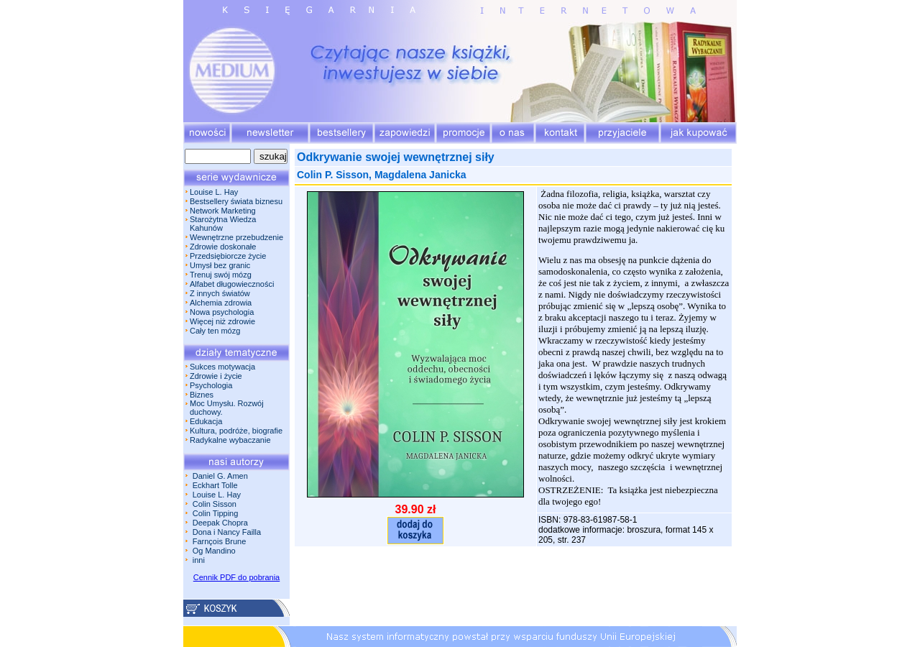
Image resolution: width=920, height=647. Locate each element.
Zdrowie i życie (216, 376)
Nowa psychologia (222, 312)
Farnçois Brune (220, 541)
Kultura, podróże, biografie (236, 430)
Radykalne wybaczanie (230, 440)
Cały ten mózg (215, 330)
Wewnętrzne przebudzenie (236, 237)
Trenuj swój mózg (221, 274)
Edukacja (206, 421)
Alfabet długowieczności (232, 284)
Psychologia (211, 385)
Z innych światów (220, 293)
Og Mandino (214, 550)
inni (199, 560)
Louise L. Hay (214, 192)
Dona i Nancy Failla (227, 532)
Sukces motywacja (222, 366)
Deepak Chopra (220, 522)
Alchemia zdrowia (221, 302)
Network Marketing (223, 210)
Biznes (201, 394)
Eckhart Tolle (215, 485)
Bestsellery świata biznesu (236, 201)
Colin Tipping (216, 513)
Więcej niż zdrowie (222, 321)
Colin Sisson (214, 504)
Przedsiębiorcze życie (228, 256)
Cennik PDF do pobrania (236, 577)
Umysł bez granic (220, 265)
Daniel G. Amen (220, 476)
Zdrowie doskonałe (223, 246)
